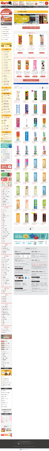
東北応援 (4, 317)
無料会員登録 (4, 27)
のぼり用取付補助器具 (5, 154)
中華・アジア (5, 225)
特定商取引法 (18, 446)
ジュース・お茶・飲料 (6, 249)
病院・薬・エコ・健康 (6, 267)
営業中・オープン (5, 193)
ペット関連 (4, 272)
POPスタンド (5, 345)
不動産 (4, 291)
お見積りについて (4, 402)
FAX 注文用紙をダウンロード (6, 409)
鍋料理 (4, 238)
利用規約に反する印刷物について (6, 386)
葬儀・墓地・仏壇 (5, 309)
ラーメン (4, 209)
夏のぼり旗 (4, 298)
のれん (4, 361)
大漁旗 (4, 366)
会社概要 (14, 446)
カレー (4, 212)
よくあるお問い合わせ (5, 29)
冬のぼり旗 (4, 301)
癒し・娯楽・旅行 (5, 261)
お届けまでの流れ (4, 31)
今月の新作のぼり (6, 170)
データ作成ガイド (4, 35)
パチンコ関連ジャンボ (6, 283)
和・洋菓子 (4, 246)
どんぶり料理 (5, 228)
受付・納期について (5, 394)
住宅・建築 (4, 290)
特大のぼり (4, 332)
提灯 (3, 364)
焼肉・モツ (4, 217)
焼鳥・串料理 (5, 236)
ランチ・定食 (5, 230)
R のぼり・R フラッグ (6, 330)
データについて (4, 404)
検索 (10, 13)
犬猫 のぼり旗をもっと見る (31, 80)
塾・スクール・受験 (6, 270)
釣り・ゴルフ (5, 262)
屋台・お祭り (5, 194)
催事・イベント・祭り (6, 191)
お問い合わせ (34, 446)
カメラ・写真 (5, 269)
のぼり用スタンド (4, 152)
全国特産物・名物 (5, 248)
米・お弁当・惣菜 (5, 235)
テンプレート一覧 (4, 37)
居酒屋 (4, 214)
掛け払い (3, 400)
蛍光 (3, 324)
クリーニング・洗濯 (6, 259)
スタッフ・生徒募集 (6, 196)
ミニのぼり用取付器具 (5, 158)
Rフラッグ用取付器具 (5, 156)
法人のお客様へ (4, 406)
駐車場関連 (4, 201)
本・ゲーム (4, 275)
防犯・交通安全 (5, 306)
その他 (3, 162)
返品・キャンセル (4, 398)
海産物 (4, 220)
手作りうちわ (5, 347)
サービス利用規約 (23, 446)
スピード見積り (4, 39)
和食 (3, 227)
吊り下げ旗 (4, 356)
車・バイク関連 (5, 199)
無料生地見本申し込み (5, 33)
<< (39, 87)
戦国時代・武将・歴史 (6, 314)
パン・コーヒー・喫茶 (6, 233)
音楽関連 (4, 277)
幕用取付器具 (4, 160)
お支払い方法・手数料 (5, 392)
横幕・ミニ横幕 (5, 358)
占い (3, 285)
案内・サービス (5, 311)
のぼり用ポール (4, 150)
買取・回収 (4, 204)
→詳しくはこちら (28, 292)
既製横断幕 (4, 359)
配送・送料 (3, 396)
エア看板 (4, 349)
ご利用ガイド (4, 390)
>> (47, 87)
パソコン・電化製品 (6, 280)
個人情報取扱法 (29, 446)
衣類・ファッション (6, 264)
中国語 (4, 322)
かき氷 (4, 241)
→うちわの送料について (27, 264)
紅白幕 (4, 341)
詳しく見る (20, 52)
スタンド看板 (5, 343)
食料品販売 (4, 251)
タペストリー (5, 351)
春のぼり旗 (4, 296)
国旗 (3, 316)
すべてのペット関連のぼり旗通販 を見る (31, 27)
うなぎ (4, 222)
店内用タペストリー (6, 353)
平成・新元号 (5, 319)
